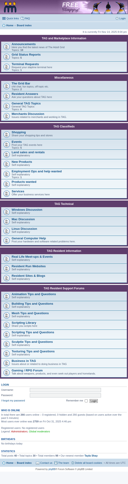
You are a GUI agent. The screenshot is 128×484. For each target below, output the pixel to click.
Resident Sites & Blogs (28, 275)
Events (17, 142)
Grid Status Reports (26, 54)
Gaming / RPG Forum (27, 370)
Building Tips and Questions (32, 303)
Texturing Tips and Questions (33, 351)
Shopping (19, 132)
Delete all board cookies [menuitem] (88, 462)
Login (5, 384)
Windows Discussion (27, 209)
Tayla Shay (91, 455)
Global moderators (39, 431)
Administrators (19, 431)
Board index (24, 462)
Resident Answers (25, 94)
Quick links (13, 18)
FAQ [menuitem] (27, 18)
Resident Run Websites (29, 266)
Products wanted (24, 182)
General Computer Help (29, 238)
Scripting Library (24, 322)
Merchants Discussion (28, 114)
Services (18, 191)
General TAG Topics (26, 103)
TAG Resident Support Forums (64, 288)
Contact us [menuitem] (46, 462)
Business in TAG (24, 361)
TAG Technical (64, 204)
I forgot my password (13, 400)
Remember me (77, 401)
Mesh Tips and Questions (30, 313)
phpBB (51, 469)
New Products (22, 162)
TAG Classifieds (63, 126)
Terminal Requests (25, 64)
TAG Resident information (64, 251)
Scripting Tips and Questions (33, 332)
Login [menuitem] (122, 18)
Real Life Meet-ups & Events (32, 256)
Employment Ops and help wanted (37, 171)
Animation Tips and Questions (34, 294)
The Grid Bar (21, 83)
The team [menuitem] (63, 462)
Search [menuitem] (124, 26)
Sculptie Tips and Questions (32, 342)
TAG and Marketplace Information (64, 38)
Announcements (24, 44)
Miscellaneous (64, 77)
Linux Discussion (24, 228)
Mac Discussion (23, 219)
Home (9, 462)
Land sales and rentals (28, 152)
